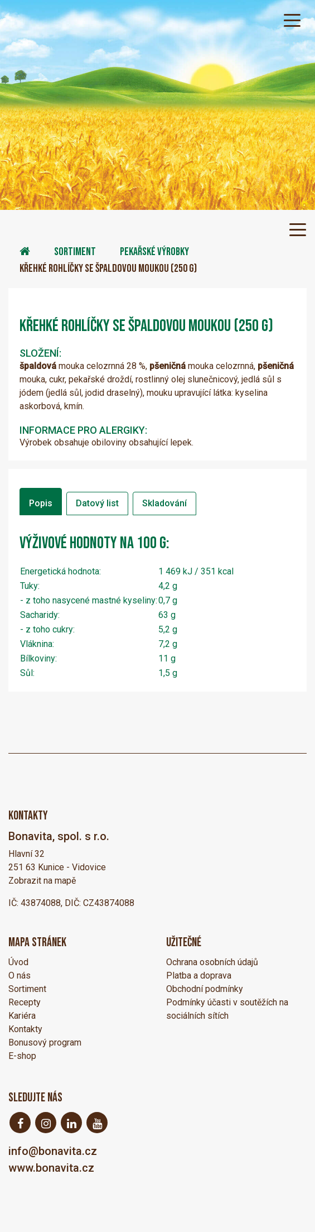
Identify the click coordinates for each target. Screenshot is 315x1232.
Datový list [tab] (97, 503)
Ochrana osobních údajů (212, 962)
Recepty (24, 1002)
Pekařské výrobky (154, 251)
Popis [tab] (40, 503)
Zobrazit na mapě (42, 880)
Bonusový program (44, 1042)
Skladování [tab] (164, 503)
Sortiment (75, 251)
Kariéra (22, 1015)
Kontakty (25, 1029)
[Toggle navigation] (292, 19)
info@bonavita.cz (52, 1151)
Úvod (18, 962)
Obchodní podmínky (204, 989)
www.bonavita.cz (51, 1168)
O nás (19, 975)
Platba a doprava (198, 975)
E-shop (22, 1056)
